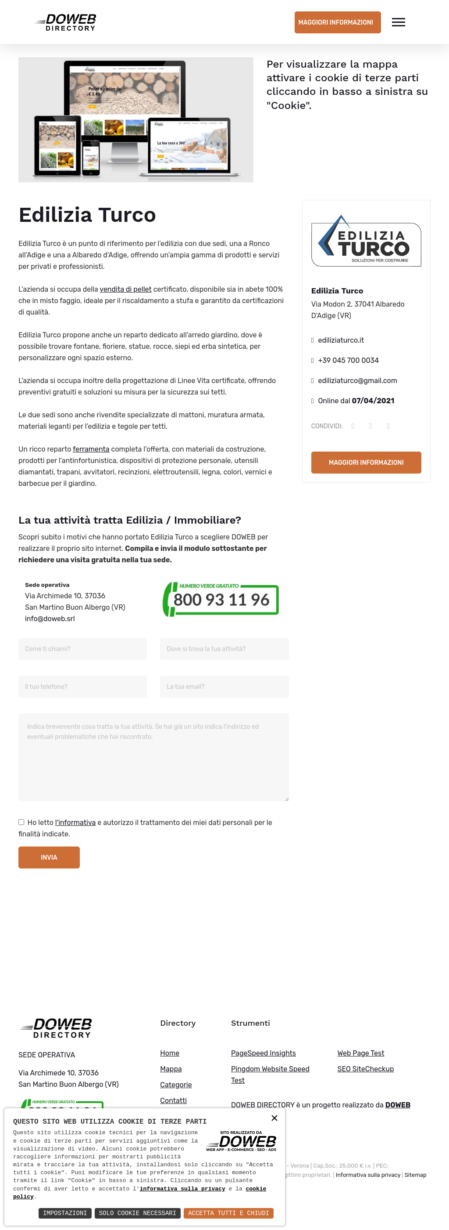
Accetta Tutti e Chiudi (228, 1213)
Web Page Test (360, 1053)
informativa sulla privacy (182, 1189)
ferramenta (91, 449)
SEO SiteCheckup (365, 1069)
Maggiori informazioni (335, 22)
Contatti (173, 1100)
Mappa (171, 1069)
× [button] (274, 1119)
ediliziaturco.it (341, 340)
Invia (49, 857)
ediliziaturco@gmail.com (358, 380)
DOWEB (398, 1105)
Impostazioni (65, 1213)
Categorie (176, 1085)
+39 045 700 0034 (348, 360)
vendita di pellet (125, 289)
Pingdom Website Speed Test (270, 1075)
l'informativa (75, 822)
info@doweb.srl (50, 619)
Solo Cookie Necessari (137, 1213)
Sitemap (416, 1175)
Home (169, 1053)
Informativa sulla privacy (368, 1175)
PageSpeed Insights (263, 1053)
